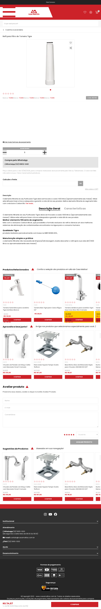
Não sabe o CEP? (91, 189)
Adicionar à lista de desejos (71, 43)
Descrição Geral (49, 208)
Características (75, 208)
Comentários (50, 419)
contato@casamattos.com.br (22, 537)
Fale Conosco (50, 2)
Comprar (17, 320)
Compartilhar (71, 48)
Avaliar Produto (84, 442)
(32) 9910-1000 (19, 531)
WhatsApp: (17, 164)
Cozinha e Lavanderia (14, 30)
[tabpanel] (51, 63)
